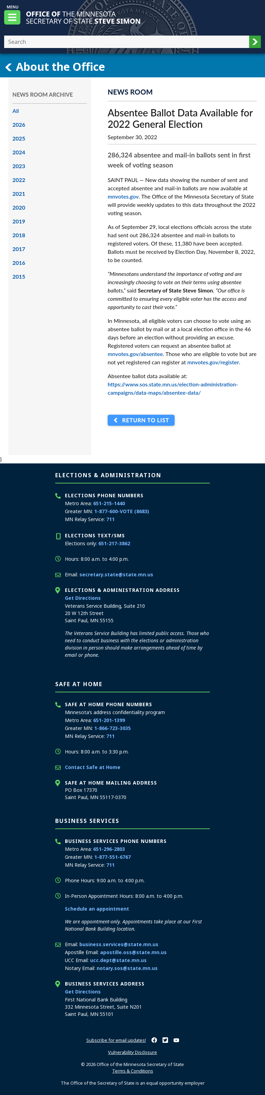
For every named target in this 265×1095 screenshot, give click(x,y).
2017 (18, 249)
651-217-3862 (114, 543)
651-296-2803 (109, 849)
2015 (18, 276)
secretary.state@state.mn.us (116, 574)
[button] (255, 42)
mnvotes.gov (123, 196)
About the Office (54, 67)
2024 (18, 152)
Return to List (144, 420)
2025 (18, 138)
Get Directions (83, 598)
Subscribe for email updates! (116, 1040)
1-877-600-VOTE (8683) (121, 511)
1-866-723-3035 (112, 728)
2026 (18, 124)
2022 (18, 179)
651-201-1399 (109, 720)
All (15, 110)
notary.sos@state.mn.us (127, 968)
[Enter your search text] (126, 42)
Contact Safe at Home (92, 767)
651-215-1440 (109, 503)
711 (110, 519)
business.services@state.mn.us (118, 944)
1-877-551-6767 (112, 857)
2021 (18, 193)
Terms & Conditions (132, 1071)
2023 (18, 166)
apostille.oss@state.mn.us (133, 952)
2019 (18, 221)
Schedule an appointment (97, 908)
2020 (18, 207)
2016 (18, 262)
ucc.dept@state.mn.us (118, 960)
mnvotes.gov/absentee (135, 353)
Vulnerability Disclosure (132, 1052)
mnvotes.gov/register (213, 362)
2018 (18, 235)
